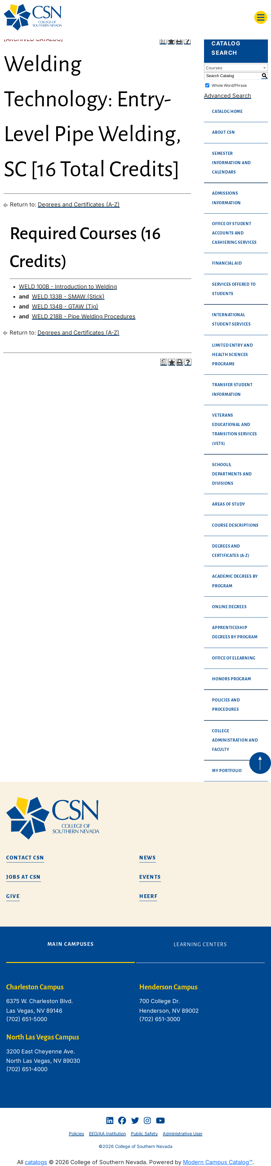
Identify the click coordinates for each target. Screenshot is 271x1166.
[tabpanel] (135, 1033)
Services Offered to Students (234, 289)
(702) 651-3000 (159, 1019)
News (147, 858)
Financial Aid (227, 263)
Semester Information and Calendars (231, 162)
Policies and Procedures (226, 705)
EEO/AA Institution (107, 1133)
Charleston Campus (35, 987)
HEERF (148, 896)
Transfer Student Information (232, 389)
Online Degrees (229, 607)
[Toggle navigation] (260, 17)
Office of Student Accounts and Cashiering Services (234, 233)
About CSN (223, 132)
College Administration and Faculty (235, 740)
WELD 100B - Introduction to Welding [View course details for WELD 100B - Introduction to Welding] (68, 286)
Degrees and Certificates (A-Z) (79, 204)
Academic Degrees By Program (235, 581)
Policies (76, 1133)
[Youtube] (160, 1120)
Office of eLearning (233, 658)
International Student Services (231, 319)
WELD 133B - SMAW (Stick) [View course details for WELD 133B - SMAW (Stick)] (68, 296)
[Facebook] (122, 1120)
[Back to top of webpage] (260, 763)
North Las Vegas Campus (42, 1037)
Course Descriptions (235, 525)
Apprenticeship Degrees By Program (234, 632)
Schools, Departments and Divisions (232, 474)
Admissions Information (226, 198)
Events (150, 877)
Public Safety (144, 1133)
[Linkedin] (109, 1120)
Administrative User (182, 1133)
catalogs (36, 1162)
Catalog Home (227, 111)
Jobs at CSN (23, 877)
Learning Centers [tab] (200, 944)
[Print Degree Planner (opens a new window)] (163, 41)
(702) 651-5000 (26, 1019)
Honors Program (231, 679)
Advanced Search (227, 95)
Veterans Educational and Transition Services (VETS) (234, 429)
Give (13, 896)
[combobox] (236, 67)
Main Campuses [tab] (70, 944)
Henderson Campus (168, 987)
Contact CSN (25, 858)
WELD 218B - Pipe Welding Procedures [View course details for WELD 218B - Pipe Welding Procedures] (84, 316)
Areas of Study (228, 504)
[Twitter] (135, 1120)
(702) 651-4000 (26, 1069)
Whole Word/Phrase (229, 85)
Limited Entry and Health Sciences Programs (232, 354)
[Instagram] (147, 1120)
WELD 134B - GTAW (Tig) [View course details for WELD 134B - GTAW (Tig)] (65, 306)
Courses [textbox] (214, 67)
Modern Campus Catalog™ (217, 1162)
